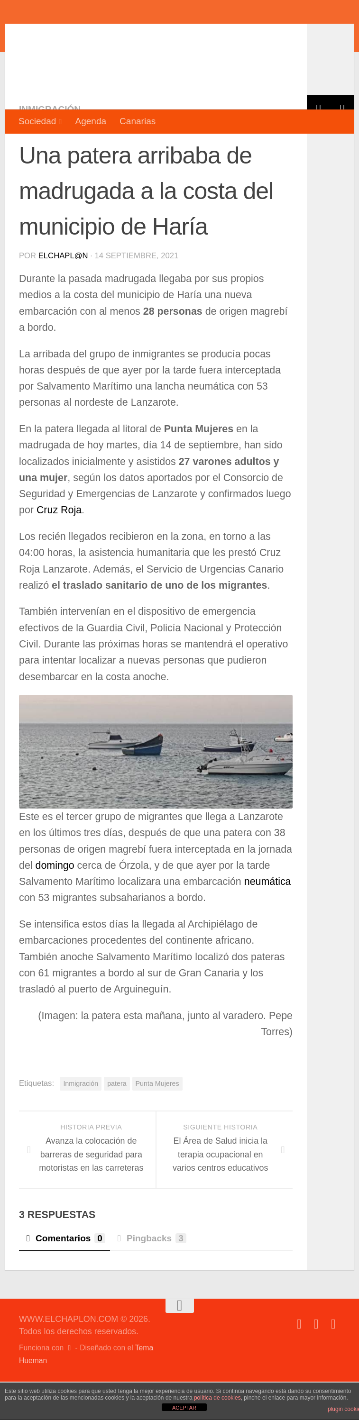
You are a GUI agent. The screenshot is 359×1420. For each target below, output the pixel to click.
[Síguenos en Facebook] (299, 1362)
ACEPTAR (184, 1408)
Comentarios (64, 1277)
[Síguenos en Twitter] (316, 1362)
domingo (55, 904)
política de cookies (217, 1397)
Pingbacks (150, 1277)
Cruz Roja (59, 548)
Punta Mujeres (157, 1122)
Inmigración (50, 148)
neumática (266, 920)
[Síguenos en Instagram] (333, 1362)
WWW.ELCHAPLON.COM (158, 35)
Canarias (138, 121)
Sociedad (37, 121)
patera (116, 1122)
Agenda (90, 121)
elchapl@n (63, 294)
